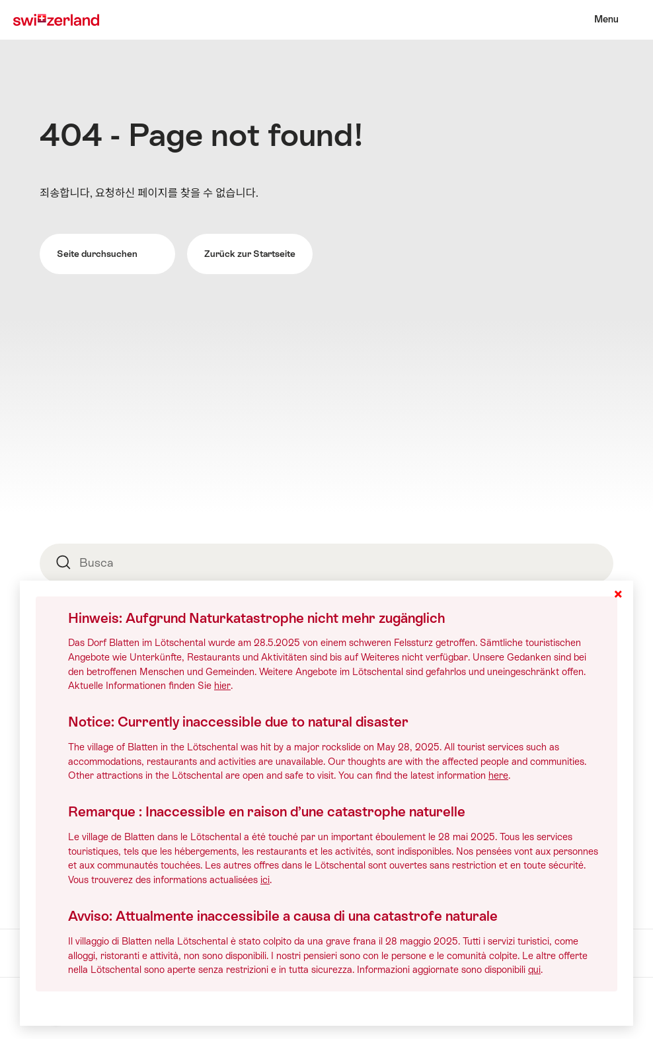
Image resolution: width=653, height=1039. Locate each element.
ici (265, 880)
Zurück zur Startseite (249, 253)
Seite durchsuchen (107, 254)
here (498, 775)
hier (222, 685)
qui (534, 969)
